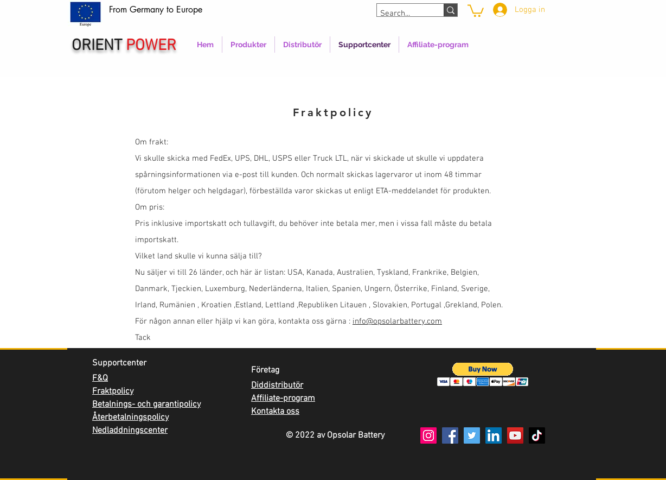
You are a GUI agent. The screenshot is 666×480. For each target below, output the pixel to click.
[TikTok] (537, 435)
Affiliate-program (283, 398)
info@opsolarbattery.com (397, 321)
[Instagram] (428, 435)
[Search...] (400, 14)
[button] (483, 374)
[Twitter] (472, 435)
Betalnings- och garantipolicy (146, 404)
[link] (476, 10)
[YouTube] (515, 435)
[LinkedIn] (493, 435)
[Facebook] (450, 435)
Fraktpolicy (112, 391)
